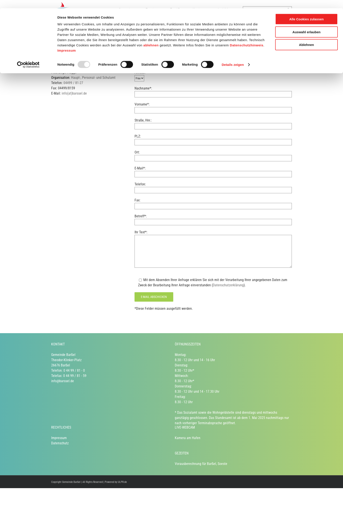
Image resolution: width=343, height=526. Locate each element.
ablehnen (151, 37)
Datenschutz (60, 443)
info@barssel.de (62, 381)
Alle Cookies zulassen (306, 11)
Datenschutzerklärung (228, 285)
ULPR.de (122, 482)
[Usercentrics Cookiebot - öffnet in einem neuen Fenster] (28, 56)
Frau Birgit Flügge (64, 72)
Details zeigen (233, 56)
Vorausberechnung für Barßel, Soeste (201, 464)
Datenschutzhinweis (246, 37)
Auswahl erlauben (306, 24)
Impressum (66, 42)
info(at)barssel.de (74, 93)
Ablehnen (306, 36)
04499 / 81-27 (73, 83)
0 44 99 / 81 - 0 (74, 370)
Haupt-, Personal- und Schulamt (93, 78)
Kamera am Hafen (187, 438)
